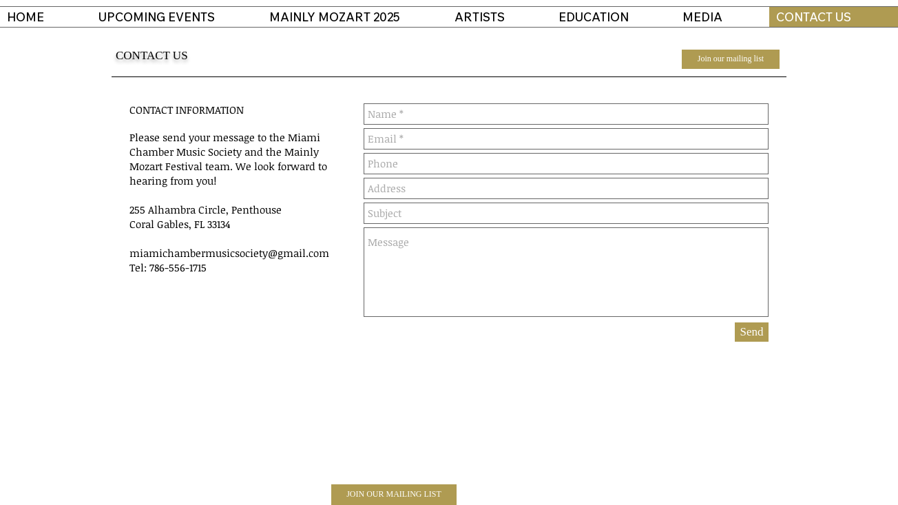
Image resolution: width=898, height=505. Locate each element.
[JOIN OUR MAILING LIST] (394, 494)
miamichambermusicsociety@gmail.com (229, 253)
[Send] (752, 332)
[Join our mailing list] (731, 59)
